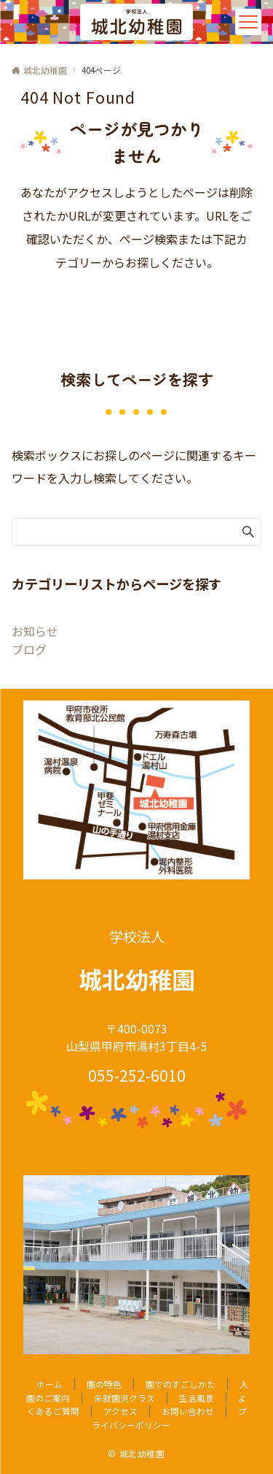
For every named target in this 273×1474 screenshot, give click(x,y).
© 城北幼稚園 (136, 1453)
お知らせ (35, 631)
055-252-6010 (137, 1075)
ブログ (29, 649)
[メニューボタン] (248, 22)
